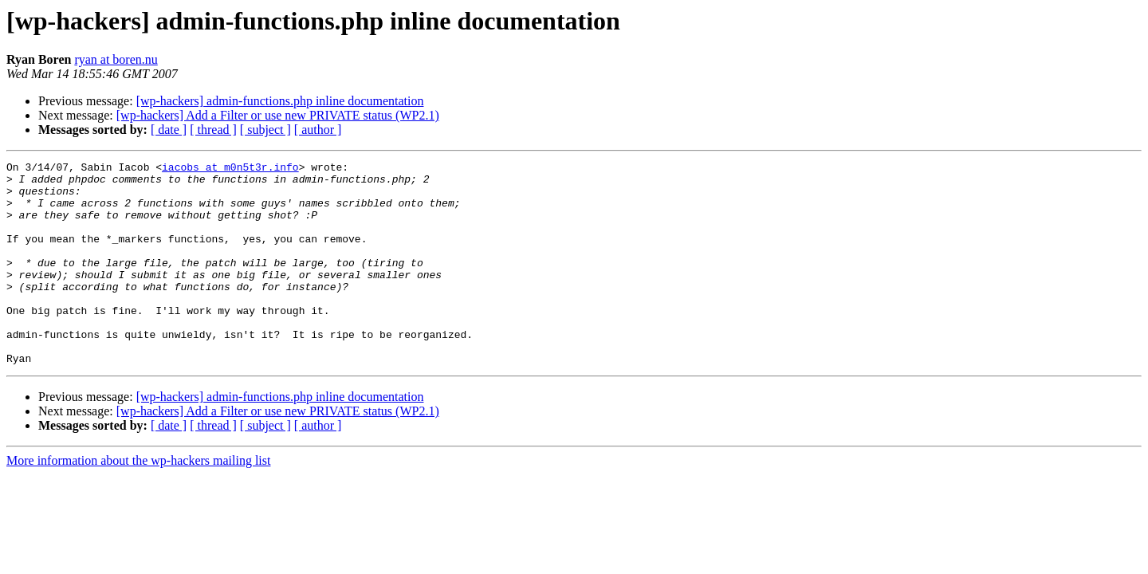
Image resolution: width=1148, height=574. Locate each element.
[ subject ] (265, 129)
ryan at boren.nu (115, 59)
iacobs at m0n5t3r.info (230, 169)
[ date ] (169, 129)
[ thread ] (213, 129)
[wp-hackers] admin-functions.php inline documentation (280, 101)
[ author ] (318, 129)
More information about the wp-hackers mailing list (138, 501)
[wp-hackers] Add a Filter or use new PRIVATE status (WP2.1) (277, 115)
